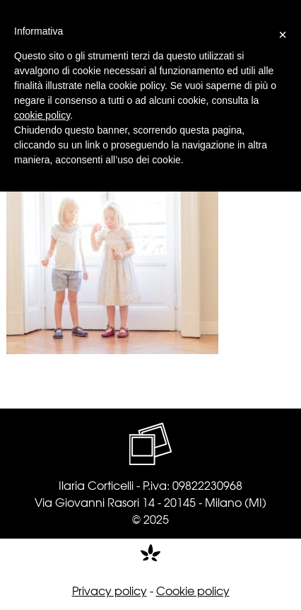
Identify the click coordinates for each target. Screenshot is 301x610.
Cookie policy (193, 590)
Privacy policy (109, 590)
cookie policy (42, 115)
